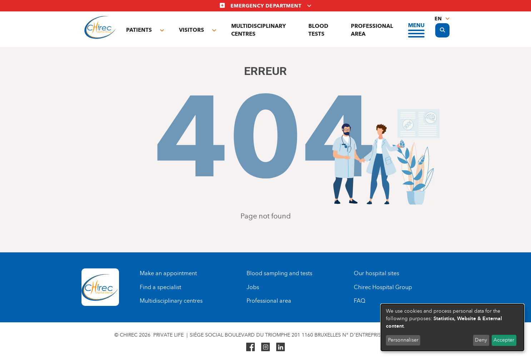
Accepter (503, 340)
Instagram (265, 347)
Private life (168, 335)
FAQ (359, 300)
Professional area (372, 30)
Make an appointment (168, 273)
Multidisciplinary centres (258, 30)
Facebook (250, 347)
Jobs (253, 287)
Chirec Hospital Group (383, 287)
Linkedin (280, 347)
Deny (481, 340)
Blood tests (318, 30)
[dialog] (452, 327)
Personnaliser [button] (403, 340)
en (438, 19)
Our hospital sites (376, 273)
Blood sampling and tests (279, 273)
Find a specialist (160, 287)
